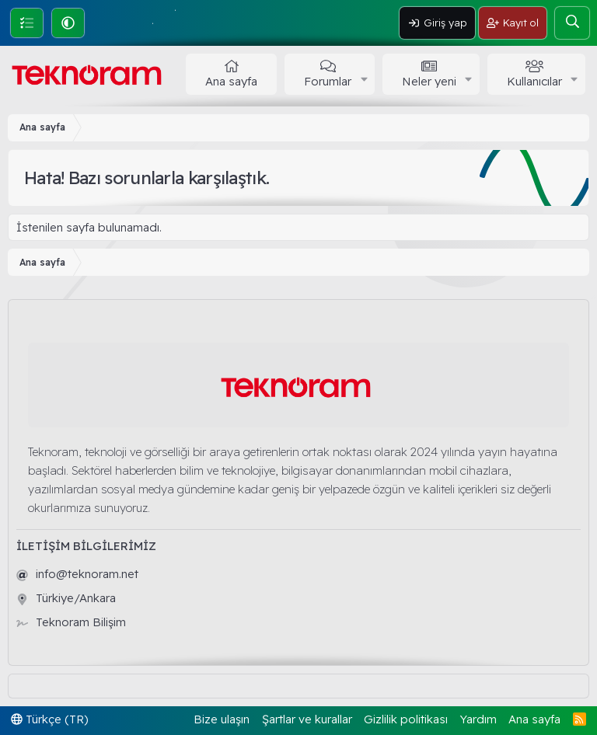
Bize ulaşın (222, 719)
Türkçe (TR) (50, 719)
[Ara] (572, 23)
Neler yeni (429, 81)
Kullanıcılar (534, 81)
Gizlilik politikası (406, 719)
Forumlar (327, 81)
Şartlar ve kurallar (307, 719)
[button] (68, 23)
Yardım (478, 719)
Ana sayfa (231, 81)
